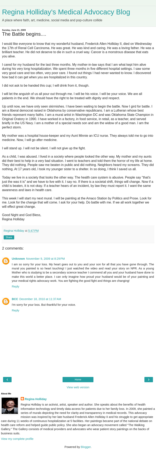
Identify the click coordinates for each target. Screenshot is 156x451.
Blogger (86, 447)
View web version (78, 387)
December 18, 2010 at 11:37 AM (40, 299)
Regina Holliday (36, 399)
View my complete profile (17, 438)
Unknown (18, 258)
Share (9, 237)
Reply (15, 286)
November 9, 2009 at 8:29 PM (45, 258)
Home (78, 379)
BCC (15, 299)
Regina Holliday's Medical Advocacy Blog (66, 12)
